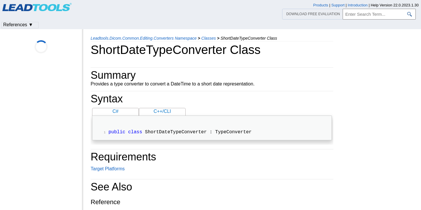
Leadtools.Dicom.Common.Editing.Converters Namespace (144, 38)
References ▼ (18, 24)
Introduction (357, 5)
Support (338, 5)
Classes (208, 38)
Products (320, 5)
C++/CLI (162, 111)
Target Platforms (108, 169)
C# (115, 111)
